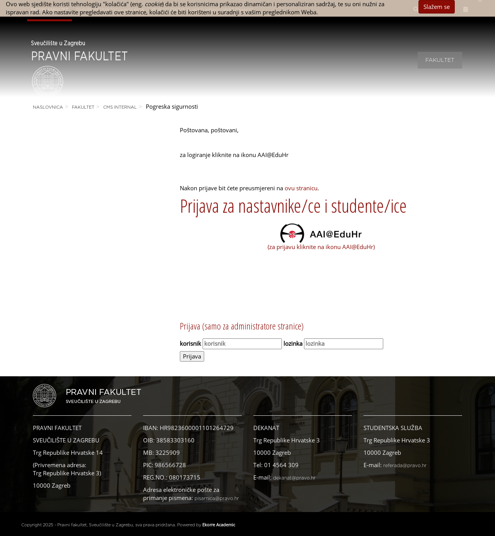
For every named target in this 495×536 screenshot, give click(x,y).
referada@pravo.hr (405, 465)
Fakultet (439, 60)
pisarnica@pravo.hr (217, 498)
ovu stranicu (301, 188)
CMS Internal (120, 107)
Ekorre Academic (218, 524)
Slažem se (436, 6)
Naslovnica (48, 107)
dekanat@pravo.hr (294, 478)
